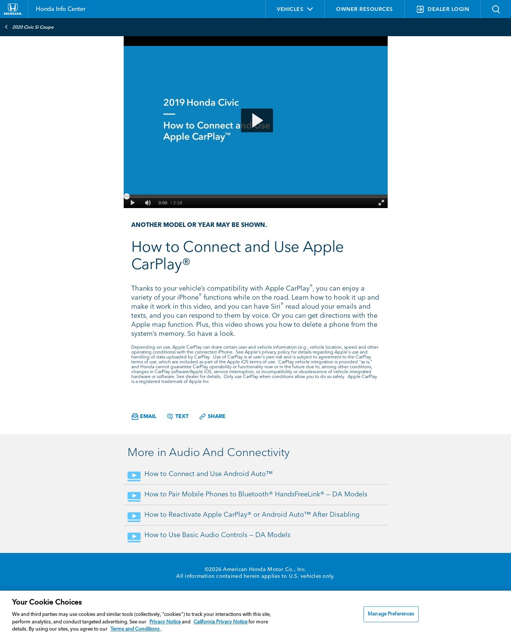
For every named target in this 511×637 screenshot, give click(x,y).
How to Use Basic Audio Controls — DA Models (217, 535)
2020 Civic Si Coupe (29, 27)
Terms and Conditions (135, 629)
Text (177, 416)
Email (144, 416)
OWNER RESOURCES (364, 9)
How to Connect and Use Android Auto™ (208, 474)
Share (212, 416)
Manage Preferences (391, 614)
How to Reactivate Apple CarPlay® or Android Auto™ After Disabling (251, 514)
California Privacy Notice (221, 622)
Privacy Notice (165, 622)
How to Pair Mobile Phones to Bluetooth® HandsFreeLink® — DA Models (255, 494)
